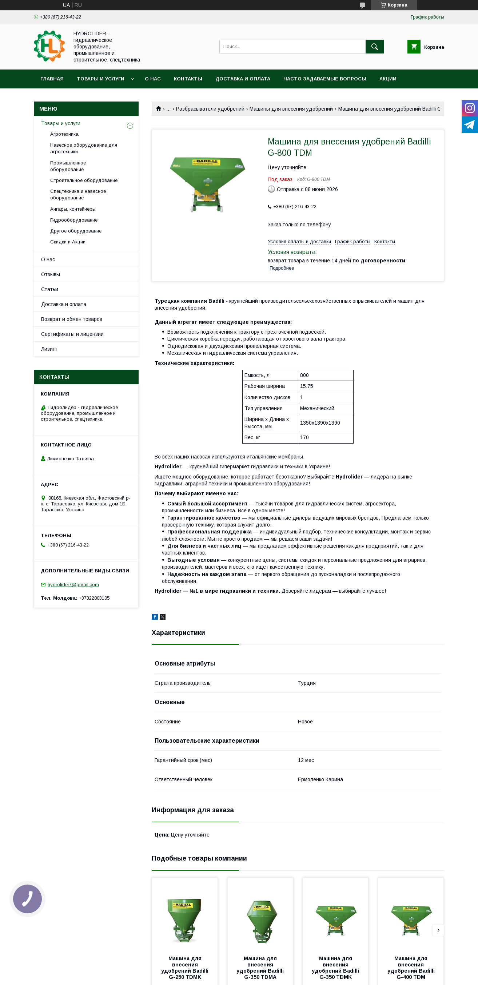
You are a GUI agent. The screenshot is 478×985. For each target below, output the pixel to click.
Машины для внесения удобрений (291, 109)
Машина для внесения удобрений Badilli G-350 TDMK (336, 968)
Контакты (188, 79)
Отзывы (50, 274)
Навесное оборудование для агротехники (83, 148)
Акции (388, 79)
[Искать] (375, 46)
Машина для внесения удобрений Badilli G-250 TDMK (185, 968)
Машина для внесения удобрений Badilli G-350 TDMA (260, 968)
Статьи (49, 289)
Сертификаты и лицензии (72, 334)
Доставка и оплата (242, 79)
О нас (153, 79)
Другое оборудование (75, 231)
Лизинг (49, 349)
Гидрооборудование (73, 220)
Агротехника (64, 134)
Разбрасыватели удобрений (210, 109)
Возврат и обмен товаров (71, 319)
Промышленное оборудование (68, 166)
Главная (52, 79)
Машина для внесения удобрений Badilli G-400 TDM (411, 968)
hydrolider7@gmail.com (73, 584)
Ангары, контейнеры (73, 209)
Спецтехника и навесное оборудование (78, 194)
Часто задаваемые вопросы (324, 79)
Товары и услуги (100, 79)
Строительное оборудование (83, 180)
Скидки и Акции (67, 242)
